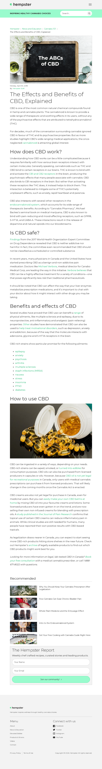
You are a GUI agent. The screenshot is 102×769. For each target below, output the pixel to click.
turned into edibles (70, 468)
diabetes (20, 390)
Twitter (57, 730)
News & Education (17, 730)
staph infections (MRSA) (29, 370)
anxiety (19, 355)
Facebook (58, 726)
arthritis (19, 363)
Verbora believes (76, 270)
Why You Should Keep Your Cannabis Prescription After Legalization (64, 588)
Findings (15, 239)
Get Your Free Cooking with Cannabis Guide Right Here (64, 635)
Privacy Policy (15, 753)
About (12, 726)
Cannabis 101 (50, 29)
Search (89, 13)
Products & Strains (17, 737)
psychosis (21, 359)
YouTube (58, 737)
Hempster (15, 29)
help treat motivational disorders (38, 328)
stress (18, 378)
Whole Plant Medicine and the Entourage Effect (61, 611)
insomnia (20, 382)
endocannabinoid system (25, 204)
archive (33, 545)
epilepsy (20, 351)
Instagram (58, 733)
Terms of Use (28, 753)
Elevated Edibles (16, 733)
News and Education (31, 29)
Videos (12, 741)
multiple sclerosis (25, 367)
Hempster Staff (18, 88)
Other (26, 324)
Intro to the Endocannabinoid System (56, 623)
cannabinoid (30, 143)
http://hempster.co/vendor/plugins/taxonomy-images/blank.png (23, 591)
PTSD (18, 386)
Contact (13, 745)
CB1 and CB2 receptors (42, 173)
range (77, 312)
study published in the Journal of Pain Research (44, 514)
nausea (19, 374)
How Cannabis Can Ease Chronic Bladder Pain (60, 599)
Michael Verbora (47, 266)
